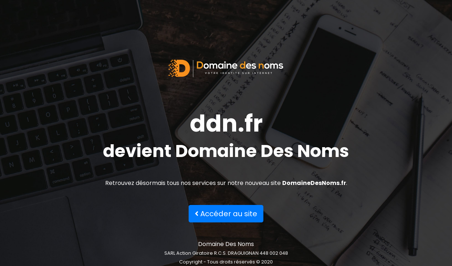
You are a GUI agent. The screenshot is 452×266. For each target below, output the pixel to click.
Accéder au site (226, 214)
